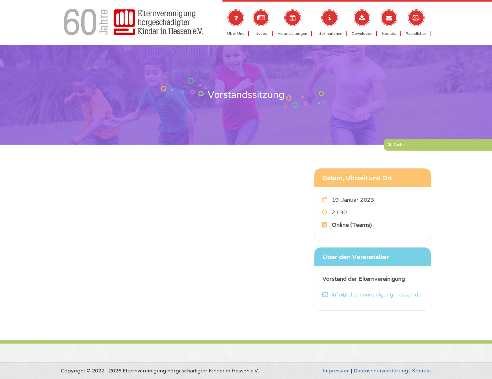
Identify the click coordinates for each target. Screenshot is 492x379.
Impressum (336, 370)
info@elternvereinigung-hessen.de (376, 294)
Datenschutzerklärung (381, 370)
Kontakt (421, 370)
